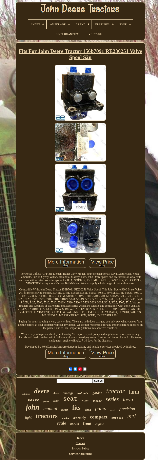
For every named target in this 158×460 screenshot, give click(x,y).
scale (61, 423)
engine (99, 424)
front (87, 423)
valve (33, 400)
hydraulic (82, 393)
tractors (47, 415)
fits (76, 407)
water (85, 400)
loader (64, 409)
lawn (128, 399)
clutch (56, 400)
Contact (80, 443)
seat (70, 399)
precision (127, 408)
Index (80, 438)
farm (134, 392)
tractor (115, 391)
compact (98, 416)
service (117, 417)
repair (112, 410)
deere (42, 391)
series (112, 399)
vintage (68, 393)
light (28, 417)
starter (65, 417)
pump (100, 408)
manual (50, 408)
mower (97, 400)
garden (97, 393)
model (74, 424)
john (32, 407)
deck (87, 409)
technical (26, 394)
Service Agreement (80, 453)
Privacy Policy (80, 448)
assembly (79, 417)
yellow (46, 401)
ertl (131, 416)
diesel (56, 393)
